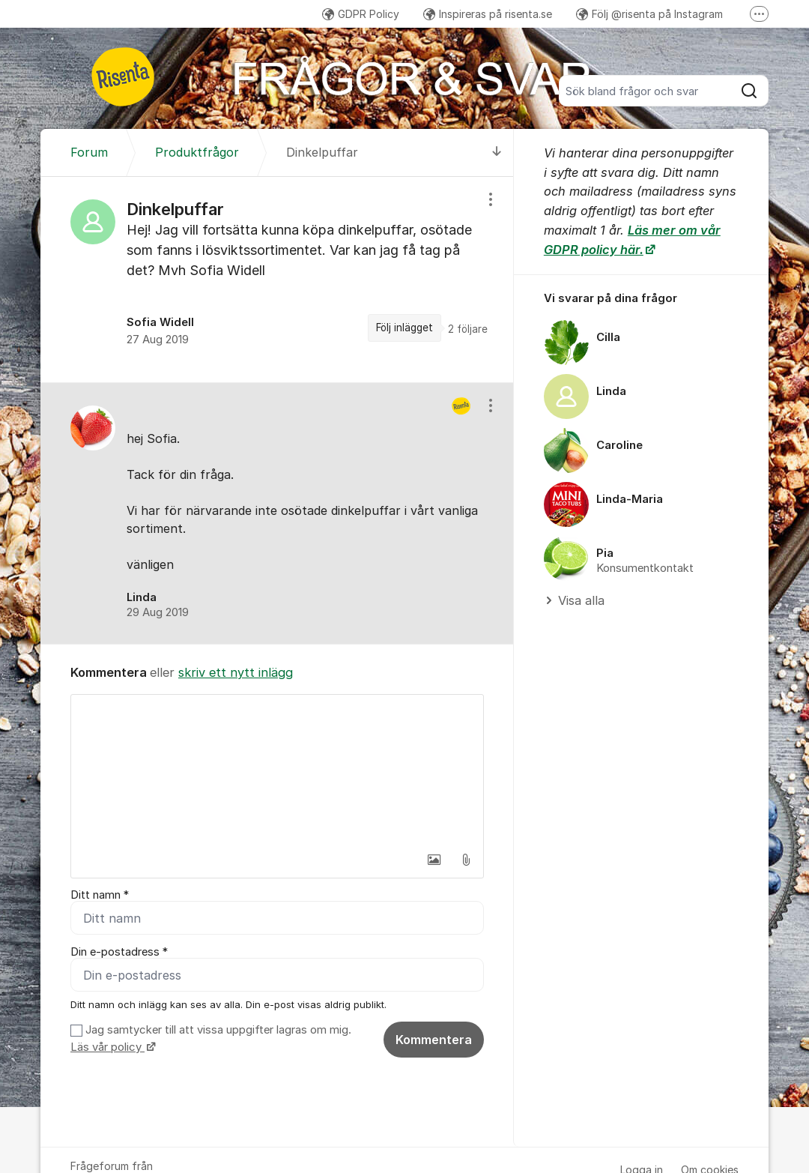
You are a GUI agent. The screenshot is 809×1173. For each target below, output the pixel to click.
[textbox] (277, 770)
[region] (277, 279)
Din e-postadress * (119, 952)
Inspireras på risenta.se (487, 13)
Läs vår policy (107, 1047)
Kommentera (434, 1039)
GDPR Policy (360, 13)
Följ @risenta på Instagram (649, 13)
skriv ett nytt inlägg (235, 672)
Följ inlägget (404, 328)
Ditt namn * (99, 895)
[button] (434, 860)
